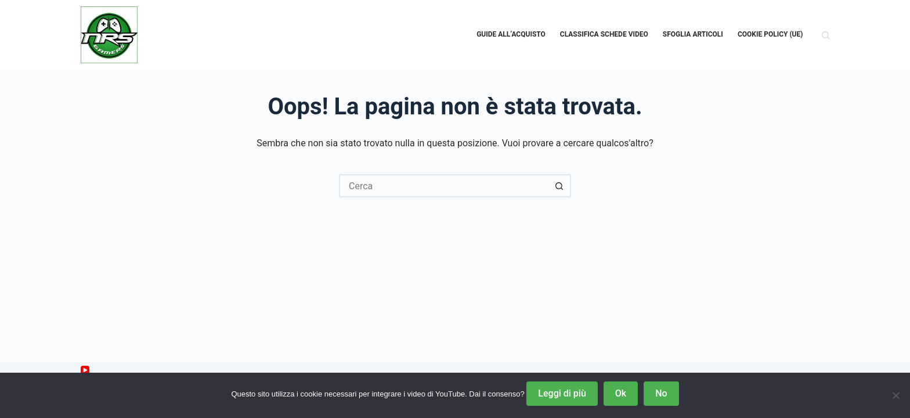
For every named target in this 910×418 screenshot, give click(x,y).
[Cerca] (825, 35)
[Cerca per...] (443, 185)
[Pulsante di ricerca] (559, 185)
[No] (895, 395)
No (661, 393)
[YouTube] (85, 370)
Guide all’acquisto (511, 34)
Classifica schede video (604, 34)
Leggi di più (562, 393)
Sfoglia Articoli (693, 34)
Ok (620, 393)
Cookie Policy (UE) (770, 34)
